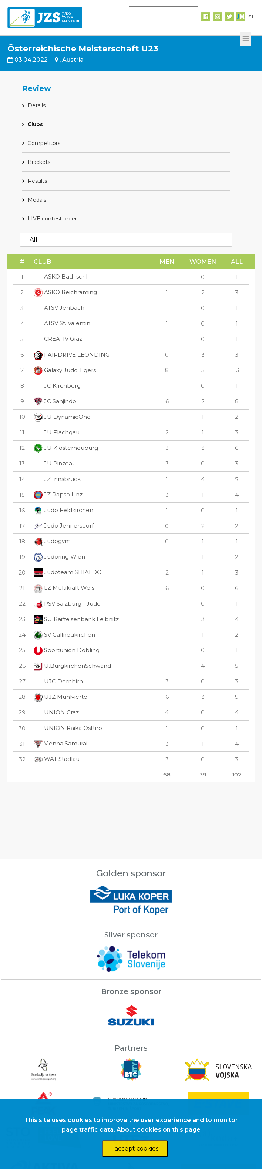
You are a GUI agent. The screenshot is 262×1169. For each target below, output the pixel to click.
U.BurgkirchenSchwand (72, 665)
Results (37, 181)
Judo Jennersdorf (64, 525)
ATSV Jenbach (59, 307)
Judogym (52, 541)
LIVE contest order (52, 218)
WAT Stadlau (57, 758)
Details (37, 105)
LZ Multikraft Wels (64, 587)
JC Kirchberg (57, 385)
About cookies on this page (159, 1129)
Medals (37, 199)
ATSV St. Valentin (62, 323)
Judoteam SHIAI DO (68, 572)
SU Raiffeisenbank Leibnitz (76, 619)
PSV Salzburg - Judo (67, 603)
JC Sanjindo (55, 401)
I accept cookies (134, 1148)
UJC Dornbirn (58, 681)
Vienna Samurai (60, 743)
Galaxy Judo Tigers (65, 370)
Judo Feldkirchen (63, 509)
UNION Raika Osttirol (69, 727)
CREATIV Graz (58, 338)
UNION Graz (56, 712)
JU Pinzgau (55, 463)
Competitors (44, 143)
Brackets (39, 162)
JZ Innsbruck (57, 478)
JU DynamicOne (62, 416)
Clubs (35, 124)
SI (250, 17)
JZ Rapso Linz (58, 494)
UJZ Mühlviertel (61, 696)
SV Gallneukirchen (64, 634)
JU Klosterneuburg (66, 447)
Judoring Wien (59, 556)
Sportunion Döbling (67, 650)
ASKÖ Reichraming (65, 292)
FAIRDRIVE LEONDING (72, 354)
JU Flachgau (57, 432)
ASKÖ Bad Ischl (60, 276)
